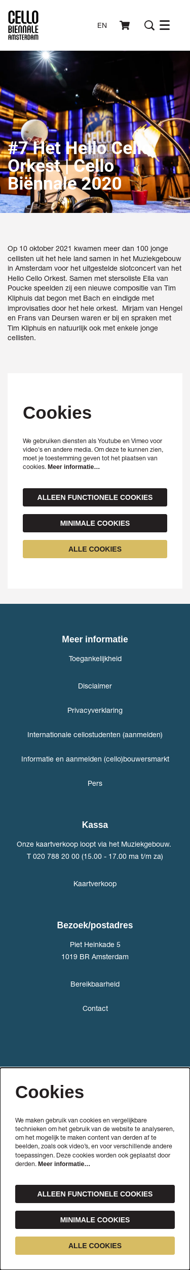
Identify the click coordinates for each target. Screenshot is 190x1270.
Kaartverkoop (95, 883)
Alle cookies (95, 549)
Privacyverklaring (95, 710)
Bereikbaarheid (95, 983)
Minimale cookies (95, 523)
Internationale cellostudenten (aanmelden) (95, 734)
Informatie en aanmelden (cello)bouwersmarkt (95, 758)
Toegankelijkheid (95, 658)
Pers (95, 783)
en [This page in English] (102, 25)
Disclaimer (95, 685)
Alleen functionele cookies (95, 497)
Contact (95, 1008)
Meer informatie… (74, 466)
